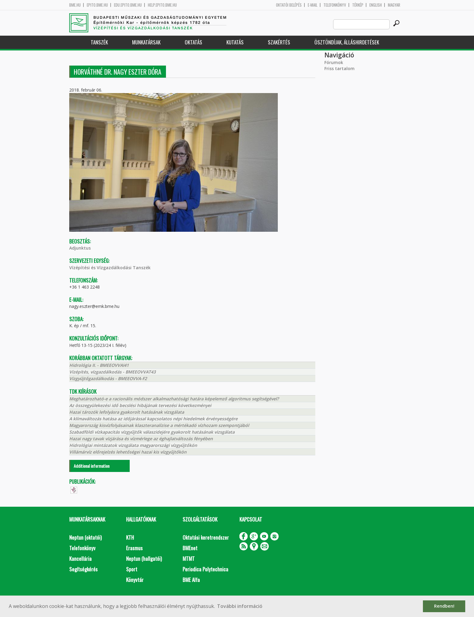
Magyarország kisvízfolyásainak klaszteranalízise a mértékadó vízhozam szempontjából (159, 425)
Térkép (357, 5)
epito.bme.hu (97, 5)
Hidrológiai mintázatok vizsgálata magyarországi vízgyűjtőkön (133, 445)
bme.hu (75, 5)
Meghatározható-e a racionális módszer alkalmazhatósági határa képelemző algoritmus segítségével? (174, 399)
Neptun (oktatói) (85, 537)
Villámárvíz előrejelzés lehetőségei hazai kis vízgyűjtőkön (128, 452)
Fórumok (333, 62)
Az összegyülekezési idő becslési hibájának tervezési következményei (140, 405)
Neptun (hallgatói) (144, 558)
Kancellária (80, 558)
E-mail (312, 5)
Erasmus (134, 548)
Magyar (394, 5)
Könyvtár (135, 579)
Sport (131, 569)
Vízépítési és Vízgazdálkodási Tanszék (110, 267)
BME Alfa (191, 579)
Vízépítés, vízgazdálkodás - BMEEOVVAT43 (112, 372)
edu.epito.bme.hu (128, 5)
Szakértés (279, 42)
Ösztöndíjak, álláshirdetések (346, 42)
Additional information (91, 466)
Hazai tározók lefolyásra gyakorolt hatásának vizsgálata (126, 412)
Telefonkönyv (334, 5)
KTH (130, 537)
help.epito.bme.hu (162, 5)
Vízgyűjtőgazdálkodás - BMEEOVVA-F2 (108, 378)
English (375, 5)
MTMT (189, 558)
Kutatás (235, 42)
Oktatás (193, 42)
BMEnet (190, 548)
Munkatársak (146, 42)
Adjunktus (80, 248)
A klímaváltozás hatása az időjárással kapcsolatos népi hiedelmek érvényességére (153, 419)
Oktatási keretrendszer (206, 537)
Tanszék (99, 42)
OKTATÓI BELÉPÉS (289, 5)
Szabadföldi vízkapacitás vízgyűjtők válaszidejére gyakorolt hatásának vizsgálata (152, 432)
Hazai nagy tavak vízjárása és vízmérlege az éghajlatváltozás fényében (141, 438)
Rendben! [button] (444, 606)
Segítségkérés (83, 569)
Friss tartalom (339, 68)
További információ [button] (239, 606)
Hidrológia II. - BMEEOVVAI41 (99, 365)
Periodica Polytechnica (205, 569)
